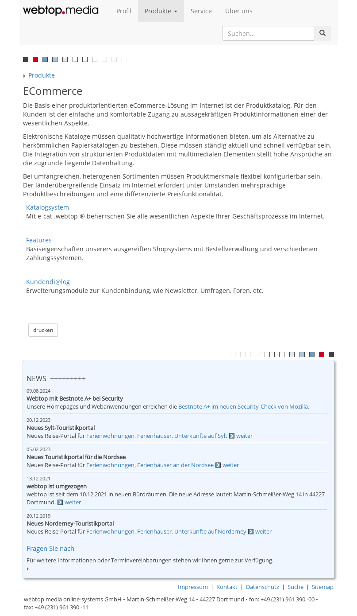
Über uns (239, 11)
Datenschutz (262, 587)
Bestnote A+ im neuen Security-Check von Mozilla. (243, 406)
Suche (295, 587)
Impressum (193, 587)
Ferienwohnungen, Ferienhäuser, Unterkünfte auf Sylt (156, 436)
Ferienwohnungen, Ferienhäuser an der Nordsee (150, 465)
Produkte (161, 11)
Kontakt (227, 587)
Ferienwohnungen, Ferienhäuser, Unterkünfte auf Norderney (166, 531)
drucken (43, 330)
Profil (123, 11)
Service (201, 11)
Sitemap (323, 587)
